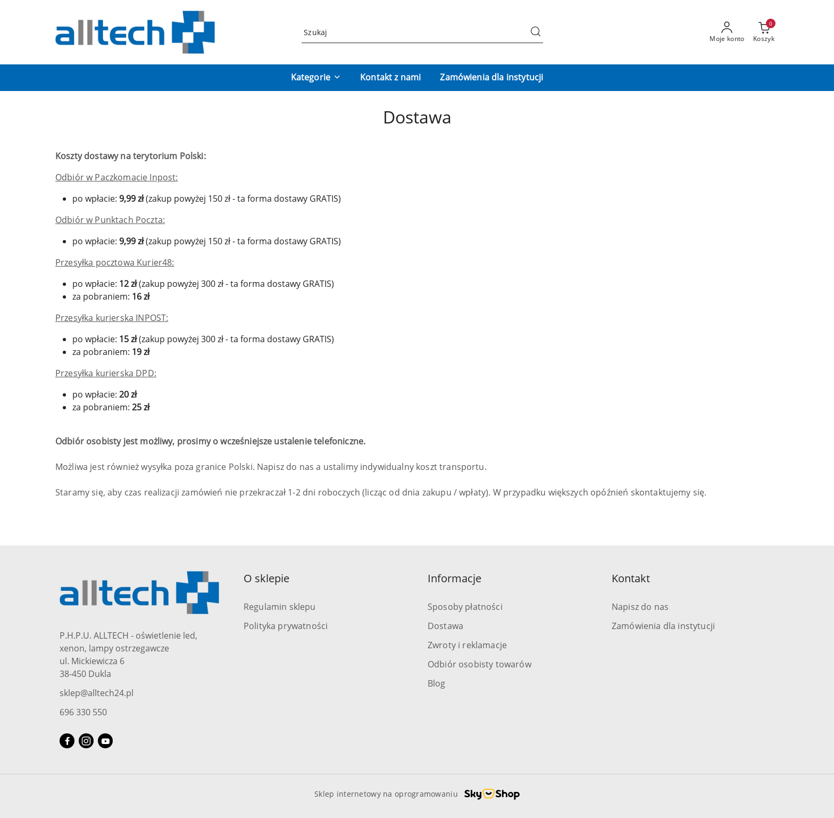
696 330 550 (83, 712)
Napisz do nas (640, 607)
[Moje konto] (727, 32)
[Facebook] (67, 740)
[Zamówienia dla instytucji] (491, 77)
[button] (316, 77)
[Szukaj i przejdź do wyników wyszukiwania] (535, 32)
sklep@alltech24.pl (97, 693)
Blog (437, 683)
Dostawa (445, 626)
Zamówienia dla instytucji (663, 626)
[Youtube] (105, 740)
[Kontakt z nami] (390, 77)
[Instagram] (86, 740)
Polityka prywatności (286, 626)
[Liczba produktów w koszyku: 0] (764, 32)
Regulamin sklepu (280, 607)
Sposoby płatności (465, 607)
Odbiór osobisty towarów (479, 664)
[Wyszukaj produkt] (422, 32)
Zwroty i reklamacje (467, 645)
